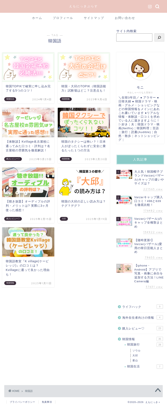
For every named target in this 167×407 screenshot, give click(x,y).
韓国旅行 (145, 345)
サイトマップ (94, 18)
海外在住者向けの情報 (142, 317)
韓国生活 (145, 366)
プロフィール (63, 18)
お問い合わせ (125, 18)
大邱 (135, 355)
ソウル (136, 350)
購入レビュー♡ (142, 328)
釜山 (135, 360)
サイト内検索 (126, 31)
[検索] (159, 37)
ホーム (37, 18)
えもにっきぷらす (83, 6)
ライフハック (142, 306)
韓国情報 (142, 339)
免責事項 (47, 402)
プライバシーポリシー (22, 402)
